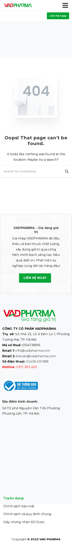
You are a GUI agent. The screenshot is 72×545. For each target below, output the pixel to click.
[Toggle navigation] (65, 5)
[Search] (31, 171)
